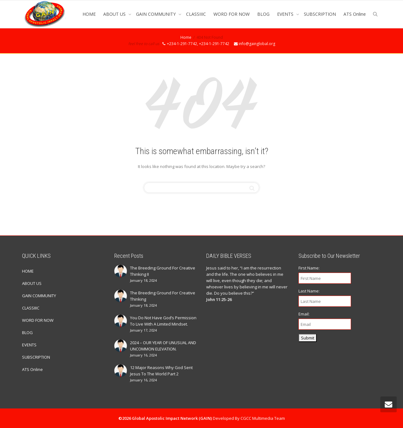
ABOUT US (115, 14)
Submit (307, 338)
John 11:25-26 (219, 299)
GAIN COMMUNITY (156, 14)
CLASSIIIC (196, 14)
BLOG (263, 14)
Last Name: (309, 291)
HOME (89, 14)
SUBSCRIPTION (320, 14)
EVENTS (286, 14)
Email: (303, 314)
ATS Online (354, 14)
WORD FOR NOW (231, 14)
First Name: (309, 268)
